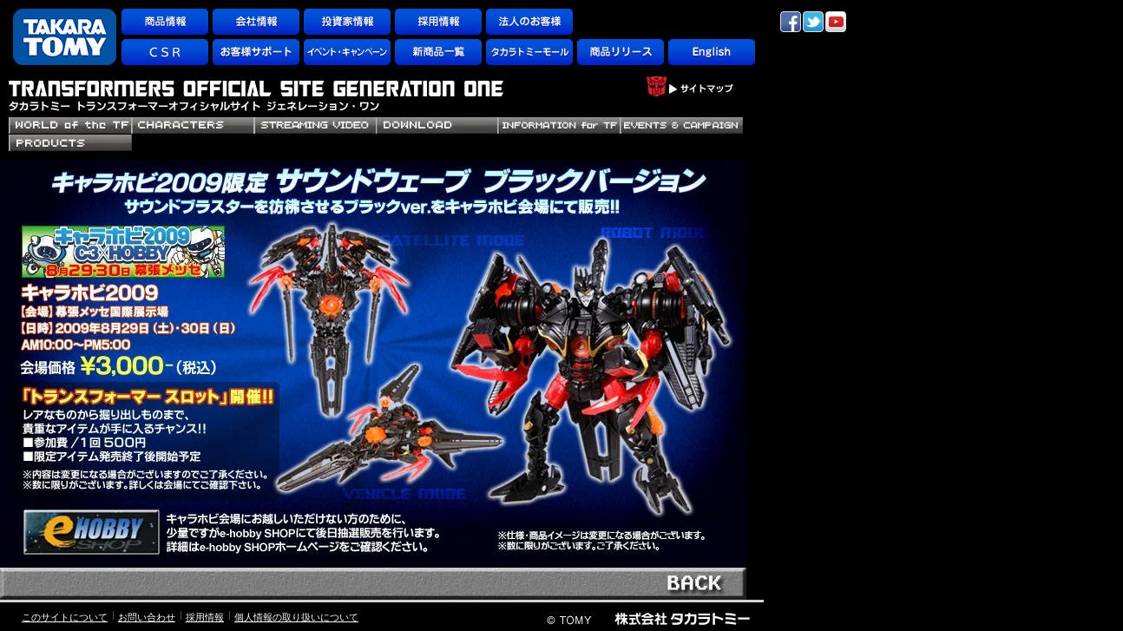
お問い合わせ (146, 617)
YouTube (835, 21)
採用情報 (205, 617)
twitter (813, 21)
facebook (790, 21)
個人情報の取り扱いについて (296, 617)
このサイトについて (65, 617)
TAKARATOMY (64, 37)
